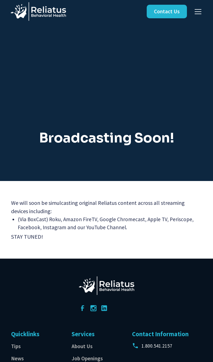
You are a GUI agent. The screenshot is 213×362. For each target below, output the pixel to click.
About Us (82, 346)
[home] (38, 11)
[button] (196, 11)
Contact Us (167, 11)
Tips (16, 346)
